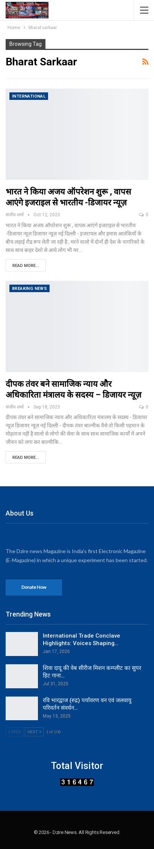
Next (34, 731)
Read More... (25, 265)
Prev (14, 731)
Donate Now (33, 587)
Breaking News (29, 288)
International (28, 96)
